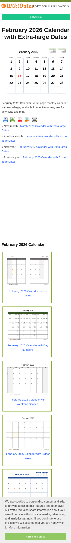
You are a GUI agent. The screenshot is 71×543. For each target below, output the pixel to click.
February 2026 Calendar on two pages (28, 293)
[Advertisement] (35, 204)
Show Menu (36, 17)
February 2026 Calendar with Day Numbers (28, 347)
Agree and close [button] (35, 536)
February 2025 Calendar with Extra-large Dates (34, 159)
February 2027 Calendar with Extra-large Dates (34, 149)
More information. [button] (20, 527)
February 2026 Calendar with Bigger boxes (28, 456)
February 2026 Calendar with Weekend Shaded (27, 401)
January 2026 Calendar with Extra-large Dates (34, 138)
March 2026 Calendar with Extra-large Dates (34, 128)
